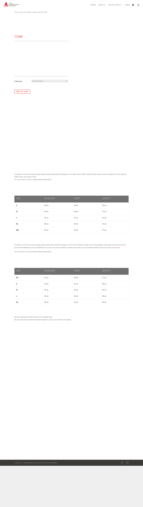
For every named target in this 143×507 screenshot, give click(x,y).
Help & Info (114, 5)
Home (93, 5)
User (127, 5)
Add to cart (22, 92)
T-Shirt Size (18, 81)
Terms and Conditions (51, 463)
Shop (101, 5)
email (118, 247)
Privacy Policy (41, 463)
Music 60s (22, 12)
